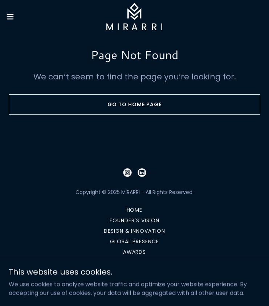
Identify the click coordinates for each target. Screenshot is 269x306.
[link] (134, 16)
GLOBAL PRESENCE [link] (134, 241)
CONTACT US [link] (134, 262)
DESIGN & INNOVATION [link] (135, 231)
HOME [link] (135, 210)
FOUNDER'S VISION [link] (134, 220)
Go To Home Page (134, 104)
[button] (22, 16)
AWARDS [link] (134, 252)
